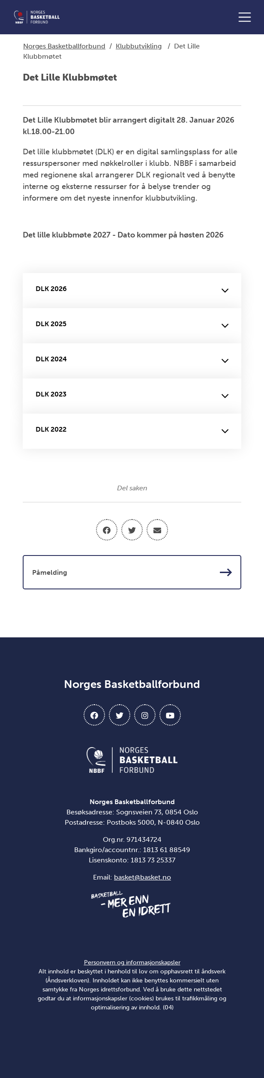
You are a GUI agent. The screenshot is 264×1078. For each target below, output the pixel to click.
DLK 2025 (132, 326)
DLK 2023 (132, 396)
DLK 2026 (132, 290)
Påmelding (132, 572)
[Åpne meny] (247, 17)
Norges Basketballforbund (64, 46)
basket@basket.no (142, 877)
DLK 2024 (132, 361)
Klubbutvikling (139, 46)
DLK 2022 (132, 431)
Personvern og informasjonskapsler (132, 962)
